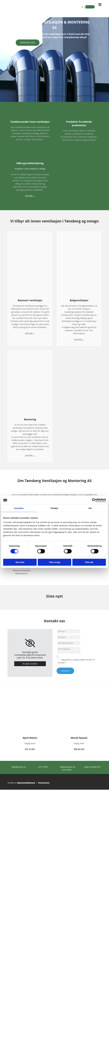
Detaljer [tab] (54, 508)
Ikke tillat (20, 562)
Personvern (43, 782)
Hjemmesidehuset (26, 782)
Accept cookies (29, 663)
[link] (30, 643)
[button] (28, 42)
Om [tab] (90, 508)
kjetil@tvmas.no (19, 767)
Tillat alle (89, 562)
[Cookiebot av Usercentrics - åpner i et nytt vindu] (94, 500)
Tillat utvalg (54, 562)
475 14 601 (43, 767)
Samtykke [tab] (19, 508)
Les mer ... (30, 195)
